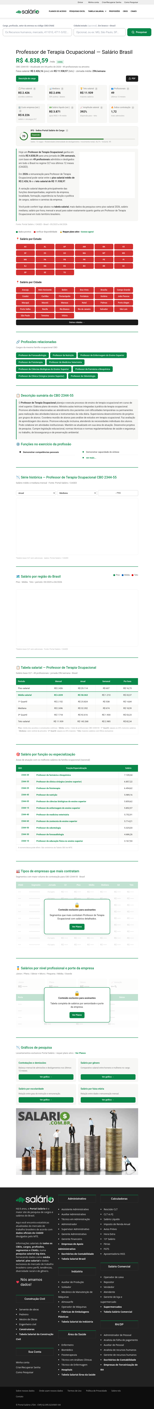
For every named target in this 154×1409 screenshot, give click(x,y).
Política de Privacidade (96, 1390)
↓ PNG (118, 493)
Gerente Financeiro (72, 1239)
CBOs (125, 11)
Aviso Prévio (110, 1229)
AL (45, 247)
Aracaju (25, 290)
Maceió (45, 303)
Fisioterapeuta (69, 1354)
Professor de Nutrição (63, 355)
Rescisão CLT (111, 1209)
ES (45, 253)
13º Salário (109, 1239)
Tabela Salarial (97, 11)
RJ (25, 266)
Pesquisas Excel (77, 11)
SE (45, 272)
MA (84, 253)
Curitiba (44, 296)
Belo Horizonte (44, 290)
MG (25, 260)
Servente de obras (29, 1309)
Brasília (104, 290)
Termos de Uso (74, 1390)
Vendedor (109, 1287)
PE (104, 260)
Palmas (104, 303)
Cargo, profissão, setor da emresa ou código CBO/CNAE (28, 26)
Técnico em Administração (76, 1219)
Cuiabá (25, 296)
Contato (19, 1396)
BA (104, 247)
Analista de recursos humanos (120, 1349)
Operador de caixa (114, 1277)
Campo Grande (123, 290)
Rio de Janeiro (84, 309)
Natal (84, 303)
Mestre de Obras (28, 1319)
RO (84, 266)
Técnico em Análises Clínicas (77, 1359)
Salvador (104, 309)
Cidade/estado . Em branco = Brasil (94, 26)
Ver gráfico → (46, 1077)
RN (45, 266)
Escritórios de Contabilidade (120, 1359)
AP (64, 247)
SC (123, 266)
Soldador (66, 1287)
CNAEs (134, 11)
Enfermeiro (68, 1344)
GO (64, 253)
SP (25, 272)
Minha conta (93, 2)
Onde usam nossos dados (51, 1390)
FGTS (106, 1248)
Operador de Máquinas (74, 1306)
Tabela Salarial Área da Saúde (79, 1374)
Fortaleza (84, 296)
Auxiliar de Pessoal (114, 1344)
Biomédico (67, 1349)
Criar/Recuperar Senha (111, 2)
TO (64, 272)
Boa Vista (84, 290)
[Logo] (27, 11)
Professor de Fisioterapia (31, 362)
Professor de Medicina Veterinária (65, 362)
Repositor (109, 1282)
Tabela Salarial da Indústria (77, 1321)
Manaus (64, 303)
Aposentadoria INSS (114, 1253)
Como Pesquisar (131, 2)
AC (25, 247)
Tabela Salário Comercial (118, 1311)
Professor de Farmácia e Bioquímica (92, 369)
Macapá (25, 303)
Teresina (45, 315)
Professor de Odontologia (83, 376)
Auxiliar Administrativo (74, 1214)
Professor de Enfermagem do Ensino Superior (102, 355)
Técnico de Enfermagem (74, 1364)
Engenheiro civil (27, 1324)
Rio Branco (64, 309)
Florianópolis (64, 296)
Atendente (109, 1292)
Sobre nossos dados (25, 1390)
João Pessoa (123, 296)
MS (123, 253)
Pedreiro (24, 1314)
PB (64, 260)
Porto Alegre (123, 303)
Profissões (114, 11)
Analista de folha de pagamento (121, 1340)
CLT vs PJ (108, 1214)
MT (104, 253)
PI (123, 260)
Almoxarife (67, 1301)
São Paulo (25, 315)
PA (45, 260)
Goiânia (104, 296)
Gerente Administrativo (74, 1234)
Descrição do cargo (27, 78)
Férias (107, 1243)
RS (64, 266)
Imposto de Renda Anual (117, 1224)
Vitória (65, 315)
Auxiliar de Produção (73, 1282)
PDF (132, 78)
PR (84, 260)
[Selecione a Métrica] (77, 493)
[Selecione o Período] (36, 493)
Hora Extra (109, 1234)
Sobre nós (116, 1390)
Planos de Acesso (57, 11)
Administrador (69, 1224)
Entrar (80, 2)
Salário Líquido (112, 1219)
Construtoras (26, 1329)
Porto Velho (25, 309)
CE (123, 247)
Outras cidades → (77, 322)
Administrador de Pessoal (117, 1335)
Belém (65, 290)
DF (25, 253)
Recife (45, 309)
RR (104, 266)
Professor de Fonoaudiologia (32, 355)
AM (84, 247)
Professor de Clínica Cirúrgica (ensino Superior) (41, 376)
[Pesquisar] (139, 32)
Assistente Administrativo (75, 1209)
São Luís (123, 309)
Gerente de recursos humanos (120, 1354)
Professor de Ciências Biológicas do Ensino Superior (44, 369)
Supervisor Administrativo (75, 1229)
